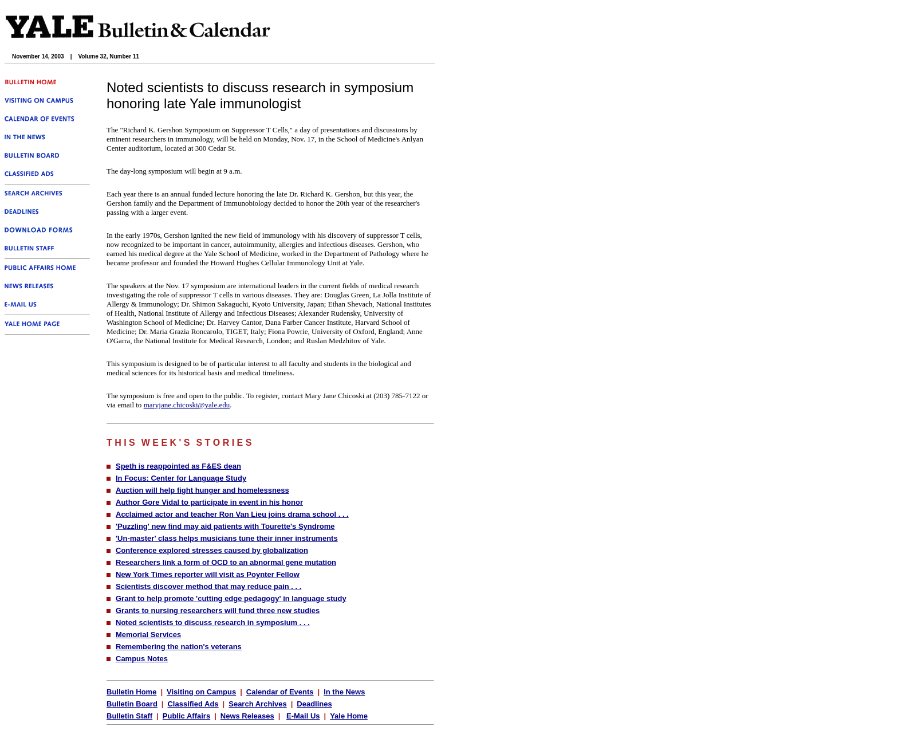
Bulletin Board (132, 704)
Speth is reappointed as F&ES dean (178, 466)
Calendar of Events (280, 692)
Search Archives (257, 704)
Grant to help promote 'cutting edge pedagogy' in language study (231, 598)
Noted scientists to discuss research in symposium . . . (213, 622)
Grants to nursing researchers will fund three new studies (218, 610)
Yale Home (349, 716)
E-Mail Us (303, 716)
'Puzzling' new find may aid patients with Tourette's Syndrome (225, 526)
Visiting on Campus (201, 692)
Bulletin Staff (129, 716)
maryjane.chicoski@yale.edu (187, 404)
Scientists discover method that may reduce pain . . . (208, 586)
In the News (344, 692)
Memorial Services (148, 634)
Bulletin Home (131, 692)
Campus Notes (142, 658)
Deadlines (314, 704)
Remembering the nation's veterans (179, 646)
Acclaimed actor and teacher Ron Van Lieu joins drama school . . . (232, 514)
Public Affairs (186, 716)
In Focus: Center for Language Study (181, 478)
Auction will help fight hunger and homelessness (202, 490)
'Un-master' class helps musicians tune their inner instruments (227, 538)
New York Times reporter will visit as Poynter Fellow (208, 574)
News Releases (247, 716)
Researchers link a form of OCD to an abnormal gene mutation (226, 562)
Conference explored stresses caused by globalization (212, 550)
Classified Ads (192, 704)
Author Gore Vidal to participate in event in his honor (209, 502)
